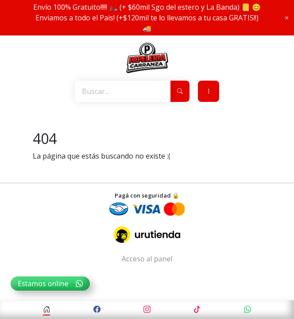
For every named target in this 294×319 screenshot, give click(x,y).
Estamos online (50, 283)
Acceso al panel (146, 259)
